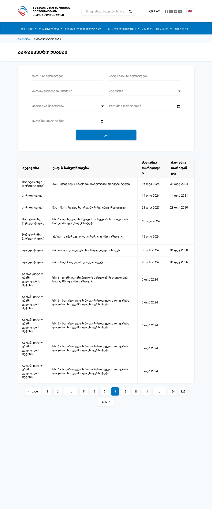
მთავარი (24, 38)
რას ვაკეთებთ (49, 28)
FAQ (157, 11)
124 (172, 391)
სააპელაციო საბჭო (155, 28)
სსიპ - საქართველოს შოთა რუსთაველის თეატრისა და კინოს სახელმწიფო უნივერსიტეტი (90, 302)
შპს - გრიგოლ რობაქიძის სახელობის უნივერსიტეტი (91, 184)
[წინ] (106, 402)
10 (136, 391)
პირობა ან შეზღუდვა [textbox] (48, 106)
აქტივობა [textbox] (116, 91)
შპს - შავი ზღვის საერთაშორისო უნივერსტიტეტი (89, 207)
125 (183, 391)
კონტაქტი (181, 28)
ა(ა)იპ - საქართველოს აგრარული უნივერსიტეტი (88, 236)
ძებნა (106, 135)
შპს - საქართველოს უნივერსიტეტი (78, 262)
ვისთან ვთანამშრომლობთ (83, 28)
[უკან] (33, 391)
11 (146, 391)
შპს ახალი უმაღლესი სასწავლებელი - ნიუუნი (86, 250)
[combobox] (144, 92)
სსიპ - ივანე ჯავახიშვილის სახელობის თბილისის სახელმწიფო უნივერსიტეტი (90, 221)
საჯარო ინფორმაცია (122, 28)
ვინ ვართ (26, 28)
